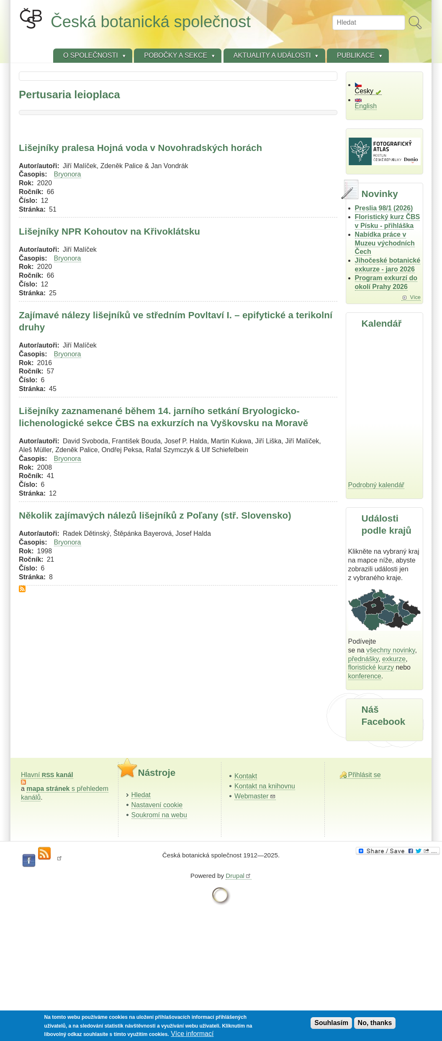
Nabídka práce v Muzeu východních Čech (385, 243)
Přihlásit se (364, 774)
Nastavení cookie (157, 804)
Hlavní (47, 774)
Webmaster (255, 796)
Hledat (141, 794)
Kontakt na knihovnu (264, 786)
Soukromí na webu (159, 814)
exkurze (394, 658)
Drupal (239, 875)
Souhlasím (331, 1022)
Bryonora (67, 174)
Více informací (192, 1033)
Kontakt (245, 776)
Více (415, 297)
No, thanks (375, 1022)
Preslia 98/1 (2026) (384, 208)
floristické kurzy (371, 667)
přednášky (363, 658)
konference (364, 676)
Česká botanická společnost (151, 22)
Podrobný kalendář (376, 485)
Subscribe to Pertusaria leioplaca (22, 589)
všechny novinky (390, 650)
